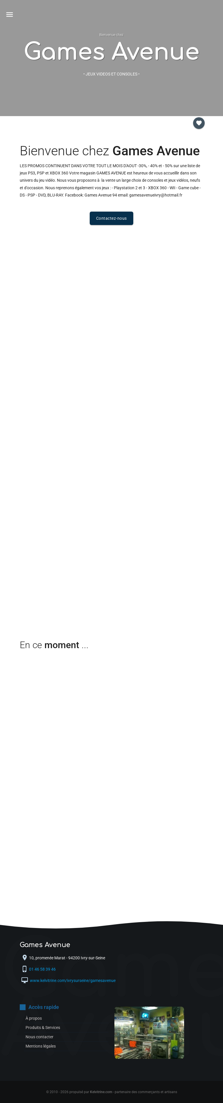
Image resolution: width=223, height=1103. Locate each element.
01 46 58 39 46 (43, 969)
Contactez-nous (111, 218)
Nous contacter (39, 1036)
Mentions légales (41, 1046)
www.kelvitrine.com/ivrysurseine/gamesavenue (72, 980)
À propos (34, 1018)
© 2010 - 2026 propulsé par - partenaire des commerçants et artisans (111, 1092)
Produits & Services (43, 1027)
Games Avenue (111, 52)
